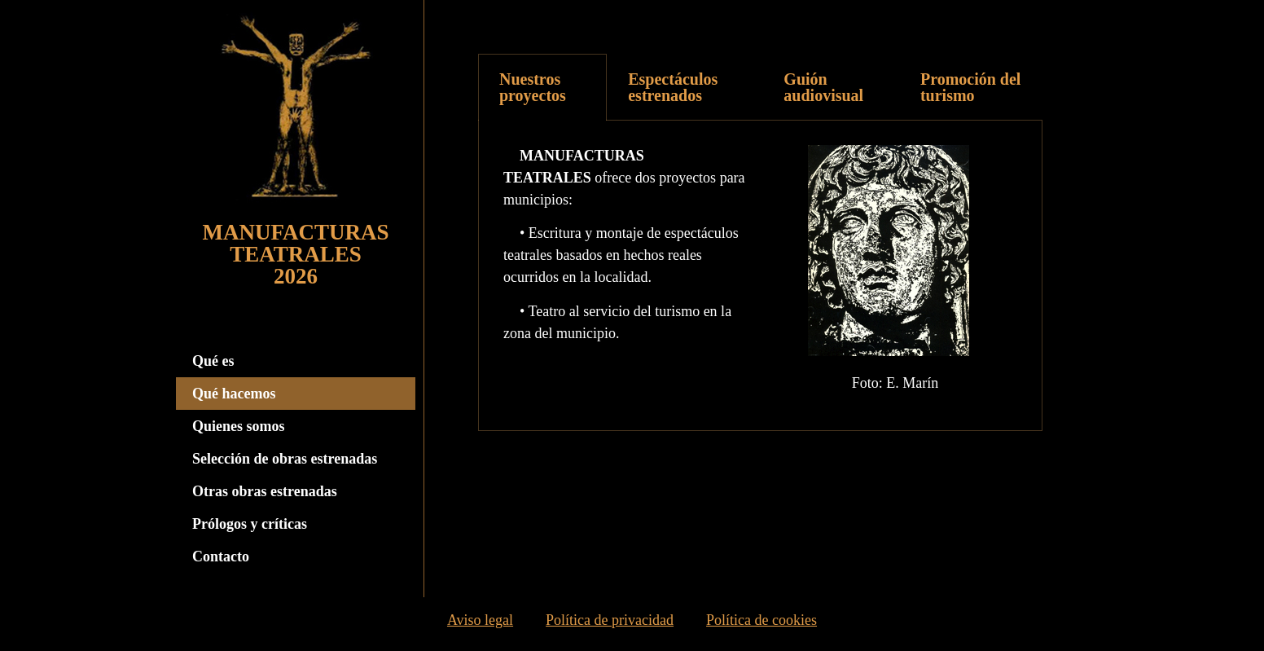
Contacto (220, 556)
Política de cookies (761, 624)
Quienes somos (238, 426)
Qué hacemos (234, 393)
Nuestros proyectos (532, 87)
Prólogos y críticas (249, 524)
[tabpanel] (760, 276)
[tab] (542, 87)
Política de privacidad (610, 624)
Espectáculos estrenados (673, 87)
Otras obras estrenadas (264, 491)
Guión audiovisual (823, 87)
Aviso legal (480, 624)
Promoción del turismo (970, 87)
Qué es (213, 361)
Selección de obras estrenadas (284, 459)
